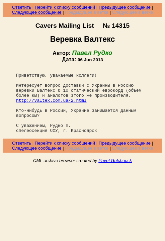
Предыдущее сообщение (125, 7)
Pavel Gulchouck (115, 173)
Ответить (21, 7)
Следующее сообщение (37, 12)
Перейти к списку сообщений (65, 7)
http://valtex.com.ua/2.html (51, 107)
